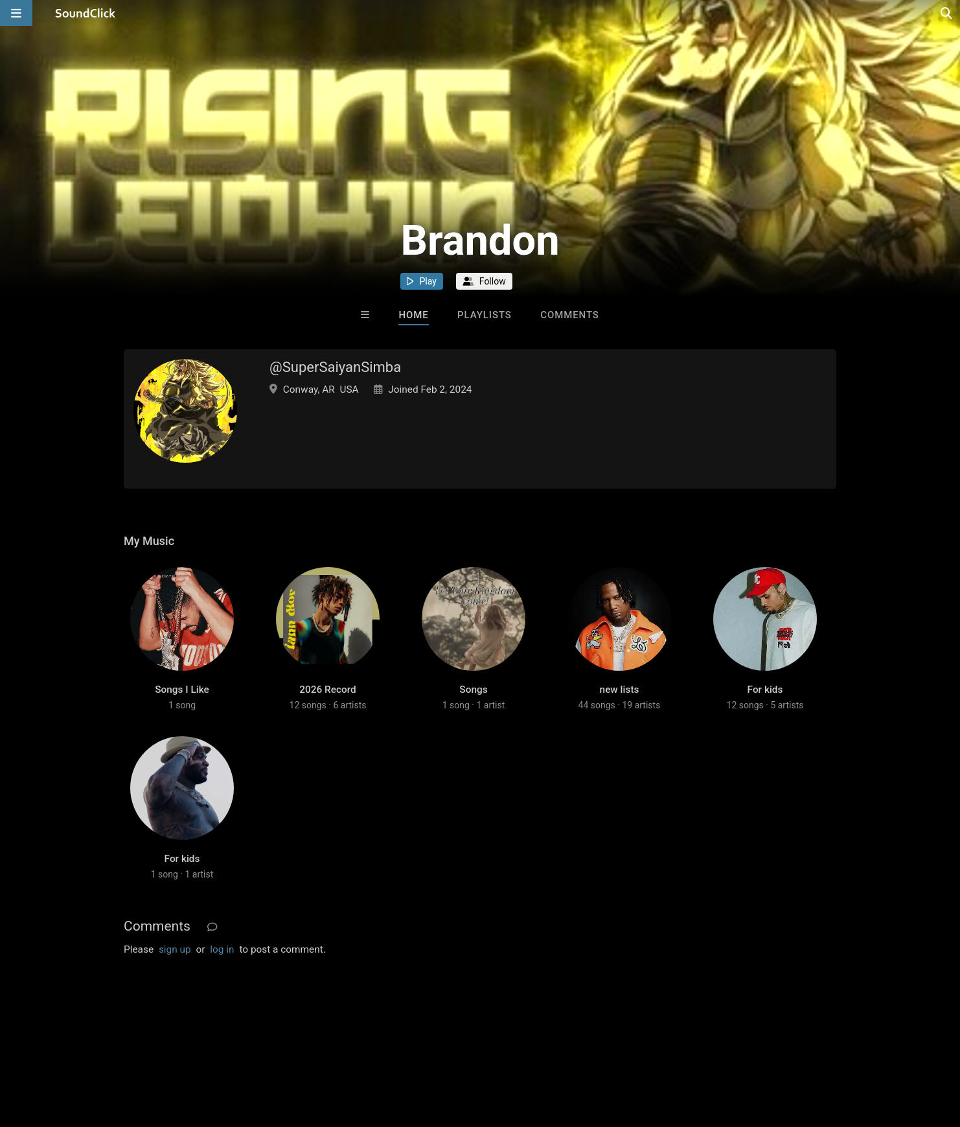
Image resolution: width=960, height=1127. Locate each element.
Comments (569, 315)
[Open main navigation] (16, 13)
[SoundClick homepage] (85, 12)
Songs (473, 689)
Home (413, 315)
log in (222, 949)
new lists (619, 689)
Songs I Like (182, 689)
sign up (175, 949)
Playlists (484, 315)
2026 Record (327, 689)
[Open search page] (947, 13)
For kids (765, 689)
